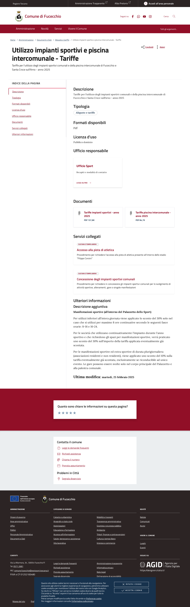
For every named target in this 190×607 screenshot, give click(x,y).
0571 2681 (18, 566)
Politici (13, 530)
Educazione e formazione (64, 530)
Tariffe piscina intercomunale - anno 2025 (153, 214)
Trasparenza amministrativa (109, 521)
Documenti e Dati (44, 40)
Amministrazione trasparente (109, 563)
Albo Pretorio (123, 3)
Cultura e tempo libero (106, 538)
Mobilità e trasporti (105, 517)
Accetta (131, 590)
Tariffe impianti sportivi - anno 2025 (101, 214)
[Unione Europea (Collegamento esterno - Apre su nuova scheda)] (23, 499)
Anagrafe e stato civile (62, 521)
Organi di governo (17, 517)
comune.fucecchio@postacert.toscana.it (31, 570)
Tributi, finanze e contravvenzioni (111, 534)
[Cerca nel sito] (174, 16)
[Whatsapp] (137, 16)
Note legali (101, 572)
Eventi (143, 547)
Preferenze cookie (93, 598)
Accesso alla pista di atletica (95, 249)
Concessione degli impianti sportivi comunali (106, 279)
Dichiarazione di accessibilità (109, 576)
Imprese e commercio (106, 543)
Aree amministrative (19, 521)
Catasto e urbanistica (62, 517)
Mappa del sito (19, 601)
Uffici (12, 525)
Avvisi (142, 525)
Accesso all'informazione (64, 534)
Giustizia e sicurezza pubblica (109, 525)
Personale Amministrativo (21, 534)
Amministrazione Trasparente (91, 3)
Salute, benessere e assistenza (66, 538)
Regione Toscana (20, 3)
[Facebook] (131, 16)
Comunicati (145, 521)
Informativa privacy (105, 567)
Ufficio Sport (84, 166)
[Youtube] (143, 16)
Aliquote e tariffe (62, 40)
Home (12, 40)
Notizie (143, 517)
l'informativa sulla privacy (82, 601)
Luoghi (143, 543)
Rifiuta (131, 584)
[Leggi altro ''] (83, 183)
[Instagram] (149, 16)
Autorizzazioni (59, 525)
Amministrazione (26, 40)
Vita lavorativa (59, 543)
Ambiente (101, 530)
